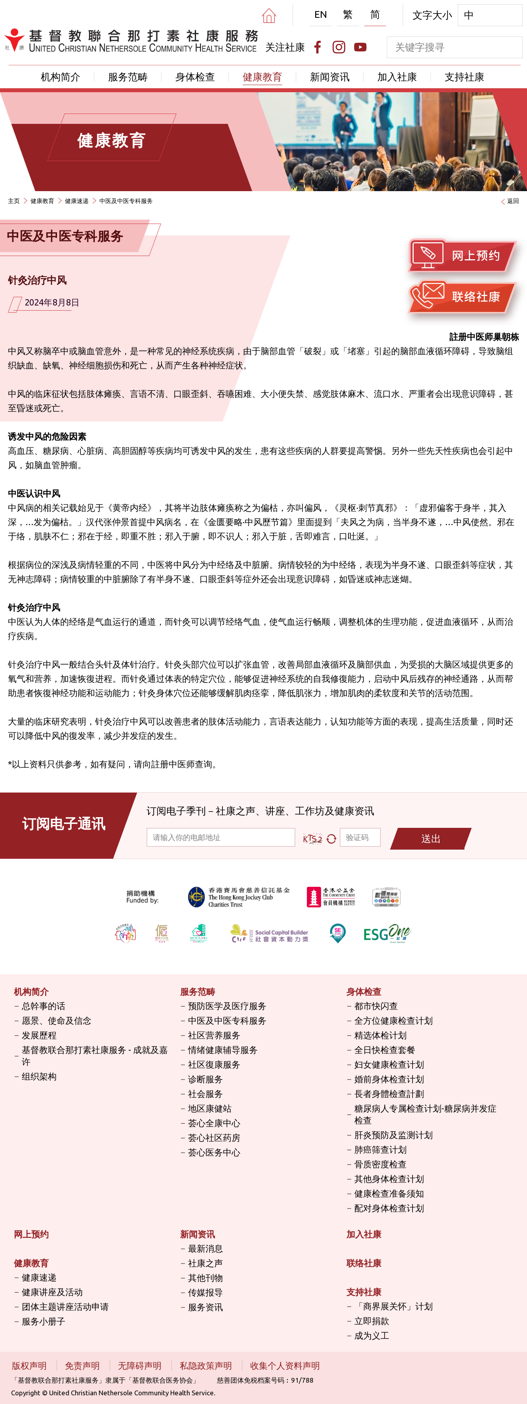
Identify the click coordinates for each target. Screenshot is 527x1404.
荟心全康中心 (214, 1123)
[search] (511, 47)
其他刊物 (205, 1278)
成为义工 (371, 1335)
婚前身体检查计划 (389, 1079)
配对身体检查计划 (389, 1208)
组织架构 (39, 1076)
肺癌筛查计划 (380, 1149)
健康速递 (77, 200)
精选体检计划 (380, 1035)
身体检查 (195, 76)
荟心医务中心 (214, 1152)
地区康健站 (210, 1108)
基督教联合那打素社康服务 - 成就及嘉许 (95, 1055)
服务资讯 (205, 1307)
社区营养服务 (214, 1035)
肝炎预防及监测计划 (393, 1135)
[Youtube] (360, 47)
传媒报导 (205, 1292)
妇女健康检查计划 (389, 1064)
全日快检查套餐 (384, 1050)
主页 (14, 200)
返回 (513, 200)
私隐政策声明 (207, 1365)
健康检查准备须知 (389, 1193)
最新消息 (205, 1248)
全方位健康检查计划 (393, 1020)
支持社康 (464, 76)
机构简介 (60, 76)
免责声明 (83, 1365)
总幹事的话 (43, 1006)
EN (320, 14)
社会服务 (205, 1094)
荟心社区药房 (214, 1137)
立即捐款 (371, 1321)
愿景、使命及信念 (56, 1020)
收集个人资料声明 (285, 1365)
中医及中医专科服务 (126, 200)
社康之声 (205, 1263)
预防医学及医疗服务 (227, 1006)
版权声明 (30, 1365)
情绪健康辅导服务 (223, 1050)
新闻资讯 (330, 76)
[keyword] (444, 47)
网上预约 (31, 1234)
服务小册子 (43, 1321)
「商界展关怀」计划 (393, 1306)
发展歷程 (39, 1035)
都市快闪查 (376, 1006)
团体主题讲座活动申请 (65, 1306)
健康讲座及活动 (52, 1292)
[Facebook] (317, 47)
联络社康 (363, 1263)
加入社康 (397, 76)
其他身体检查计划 (389, 1179)
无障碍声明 (141, 1365)
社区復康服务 (214, 1064)
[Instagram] (339, 47)
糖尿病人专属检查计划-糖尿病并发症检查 (425, 1114)
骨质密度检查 (380, 1164)
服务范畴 (128, 76)
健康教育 (262, 76)
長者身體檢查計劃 (389, 1094)
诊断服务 (205, 1079)
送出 (431, 838)
